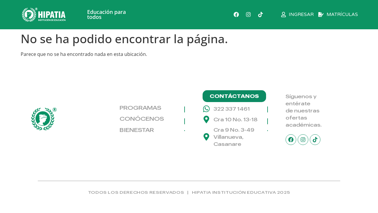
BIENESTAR (137, 130)
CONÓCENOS (142, 119)
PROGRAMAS (140, 108)
